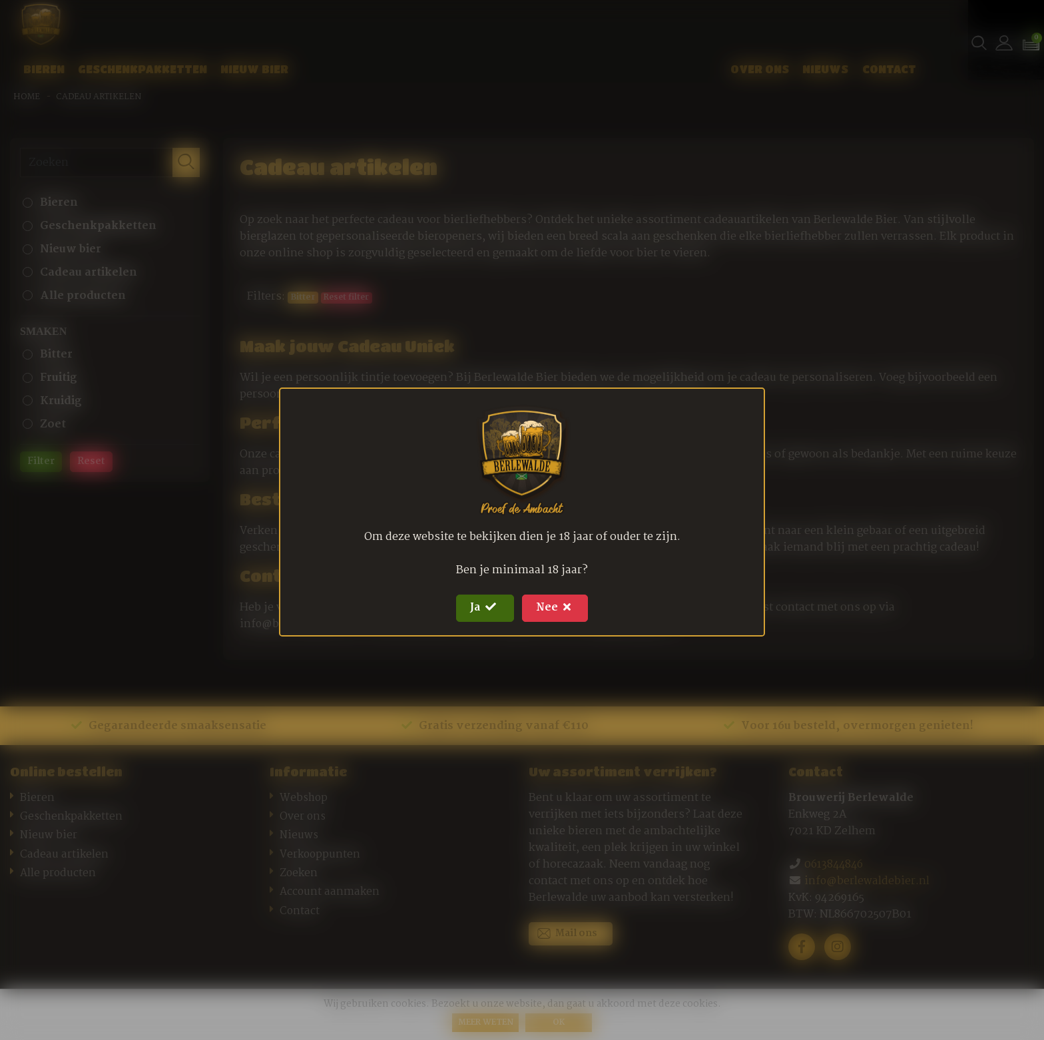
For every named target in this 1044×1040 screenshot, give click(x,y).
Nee (558, 608)
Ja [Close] (481, 608)
